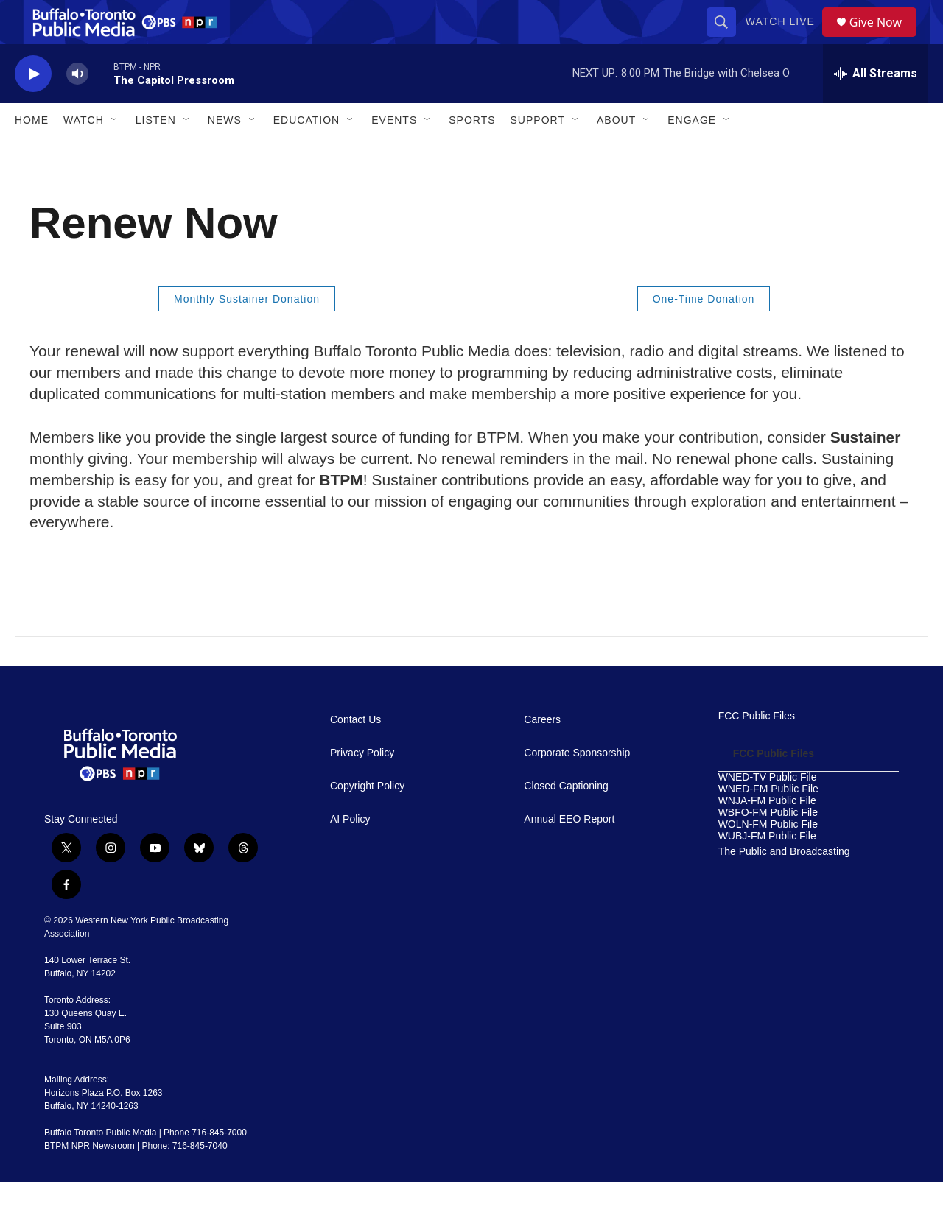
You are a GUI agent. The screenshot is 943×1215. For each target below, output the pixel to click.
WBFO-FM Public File (768, 845)
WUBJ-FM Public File (767, 869)
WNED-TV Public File (767, 810)
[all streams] (875, 106)
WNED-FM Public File (768, 822)
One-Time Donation (704, 332)
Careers (542, 752)
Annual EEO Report (569, 852)
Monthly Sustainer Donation (247, 332)
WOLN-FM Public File (768, 857)
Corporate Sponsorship (577, 786)
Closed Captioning (566, 819)
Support (538, 153)
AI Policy (350, 852)
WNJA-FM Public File (767, 833)
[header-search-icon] (726, 38)
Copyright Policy (367, 819)
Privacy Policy (362, 786)
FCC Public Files (756, 749)
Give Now (884, 38)
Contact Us (355, 752)
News (225, 153)
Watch (83, 153)
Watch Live (785, 38)
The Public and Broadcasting (784, 884)
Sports (472, 153)
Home (32, 153)
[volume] (77, 107)
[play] (33, 107)
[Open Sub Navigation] (115, 153)
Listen (156, 153)
